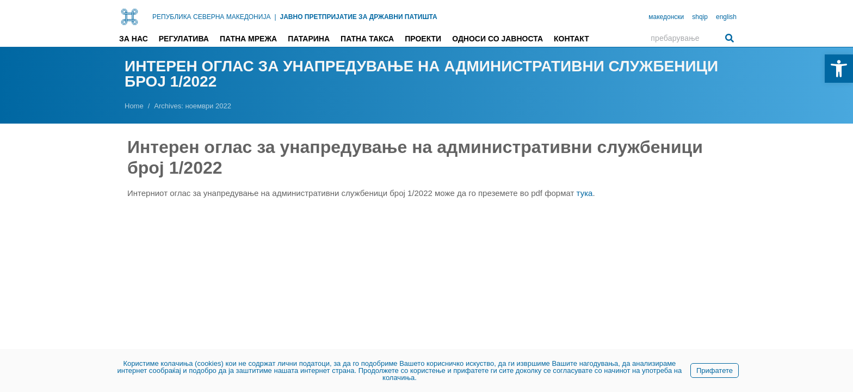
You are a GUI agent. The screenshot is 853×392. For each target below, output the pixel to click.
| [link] (275, 17)
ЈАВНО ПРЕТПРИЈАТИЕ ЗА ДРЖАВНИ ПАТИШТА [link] (358, 17)
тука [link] (585, 193)
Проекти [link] (423, 38)
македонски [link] (666, 17)
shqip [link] (700, 17)
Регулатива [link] (184, 38)
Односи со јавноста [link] (497, 38)
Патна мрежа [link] (248, 38)
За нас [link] (133, 38)
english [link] (726, 17)
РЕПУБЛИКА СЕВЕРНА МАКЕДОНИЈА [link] (211, 17)
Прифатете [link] (714, 370)
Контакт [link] (571, 38)
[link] (839, 68)
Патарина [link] (309, 38)
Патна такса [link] (367, 38)
